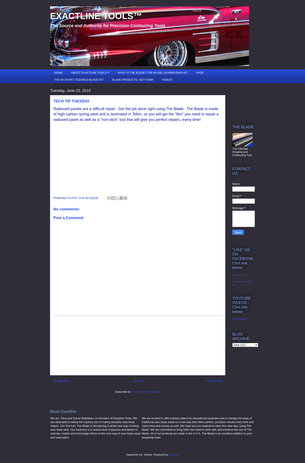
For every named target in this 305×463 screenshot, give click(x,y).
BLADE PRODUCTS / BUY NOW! (133, 79)
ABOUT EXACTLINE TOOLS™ (90, 72)
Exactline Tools (240, 275)
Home (138, 381)
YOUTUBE (239, 319)
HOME (58, 72)
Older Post (214, 381)
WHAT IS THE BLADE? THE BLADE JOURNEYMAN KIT (153, 72)
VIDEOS (167, 79)
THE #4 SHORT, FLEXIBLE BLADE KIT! (79, 79)
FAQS (200, 72)
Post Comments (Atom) (146, 391)
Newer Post (62, 381)
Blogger (173, 454)
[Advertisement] (137, 345)
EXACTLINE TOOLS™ (96, 16)
